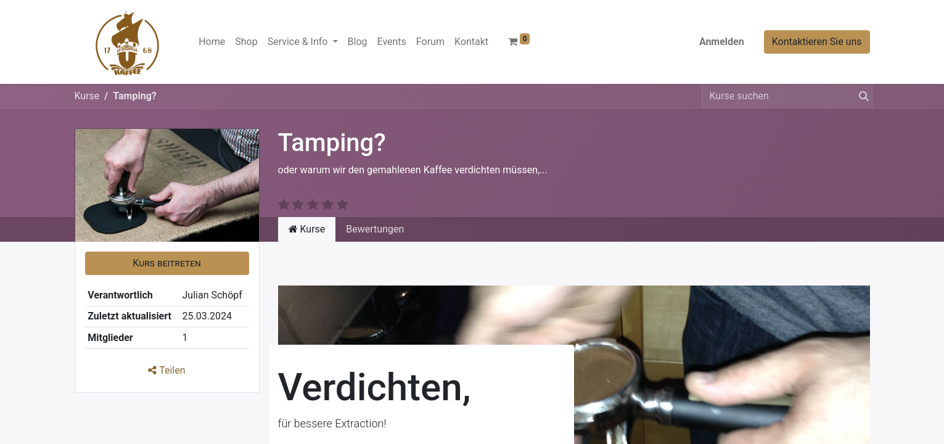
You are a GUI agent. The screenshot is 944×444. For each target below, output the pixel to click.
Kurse (87, 96)
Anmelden (721, 41)
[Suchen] (861, 96)
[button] (167, 263)
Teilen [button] (166, 370)
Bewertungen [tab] (375, 229)
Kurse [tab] (307, 229)
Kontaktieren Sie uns (817, 41)
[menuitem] (212, 42)
